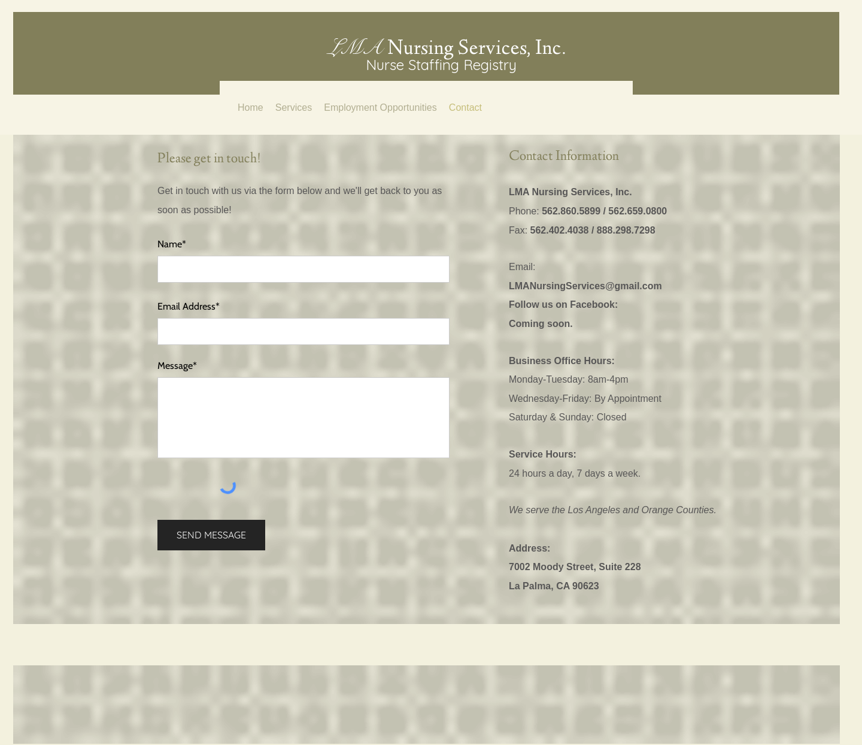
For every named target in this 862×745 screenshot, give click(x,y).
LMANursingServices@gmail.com (585, 286)
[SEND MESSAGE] (211, 535)
